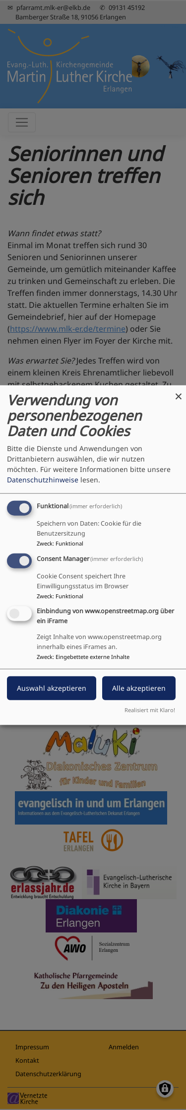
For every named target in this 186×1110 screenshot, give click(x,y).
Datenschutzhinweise (42, 479)
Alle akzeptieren (139, 687)
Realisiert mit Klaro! (149, 709)
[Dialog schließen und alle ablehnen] (178, 391)
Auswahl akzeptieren (51, 687)
